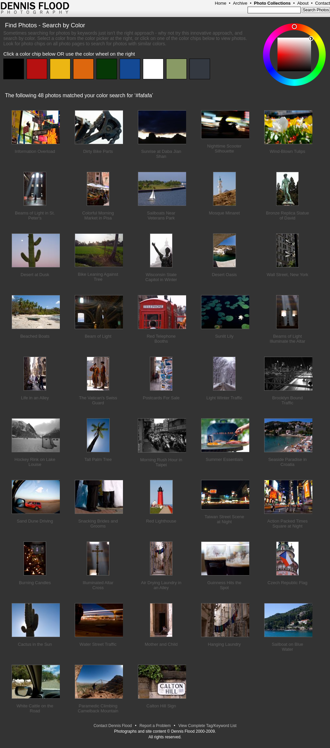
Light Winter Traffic (224, 397)
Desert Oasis (224, 274)
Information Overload (35, 151)
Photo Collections (272, 3)
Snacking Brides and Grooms (98, 524)
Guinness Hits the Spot (224, 585)
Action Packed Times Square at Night (287, 524)
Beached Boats (35, 336)
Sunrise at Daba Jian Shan (161, 154)
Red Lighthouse (161, 521)
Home (220, 3)
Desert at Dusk (35, 274)
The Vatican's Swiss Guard (98, 400)
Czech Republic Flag (287, 582)
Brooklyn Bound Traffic (287, 400)
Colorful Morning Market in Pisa (98, 215)
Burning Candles (35, 582)
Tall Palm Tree (98, 459)
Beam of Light (98, 336)
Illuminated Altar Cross (98, 585)
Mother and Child (161, 644)
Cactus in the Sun (35, 644)
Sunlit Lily (224, 336)
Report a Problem (155, 725)
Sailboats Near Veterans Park (161, 215)
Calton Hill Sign (161, 705)
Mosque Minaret (224, 212)
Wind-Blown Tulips (287, 151)
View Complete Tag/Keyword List (207, 725)
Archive (240, 3)
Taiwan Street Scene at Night (224, 519)
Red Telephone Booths (161, 339)
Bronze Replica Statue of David (287, 215)
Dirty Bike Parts (98, 151)
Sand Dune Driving (35, 521)
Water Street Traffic (97, 644)
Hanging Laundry (224, 644)
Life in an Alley (35, 397)
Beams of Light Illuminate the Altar (287, 339)
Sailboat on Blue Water (287, 647)
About (302, 3)
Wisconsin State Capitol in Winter (161, 277)
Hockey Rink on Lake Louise (35, 462)
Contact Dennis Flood (112, 725)
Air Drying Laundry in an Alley (161, 585)
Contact (322, 3)
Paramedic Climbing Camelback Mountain (98, 708)
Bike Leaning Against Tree (98, 277)
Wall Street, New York (287, 274)
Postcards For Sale (161, 397)
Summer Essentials (224, 459)
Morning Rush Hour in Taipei (161, 462)
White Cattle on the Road (35, 708)
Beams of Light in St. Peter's (35, 215)
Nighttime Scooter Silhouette (224, 149)
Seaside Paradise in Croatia (287, 462)
